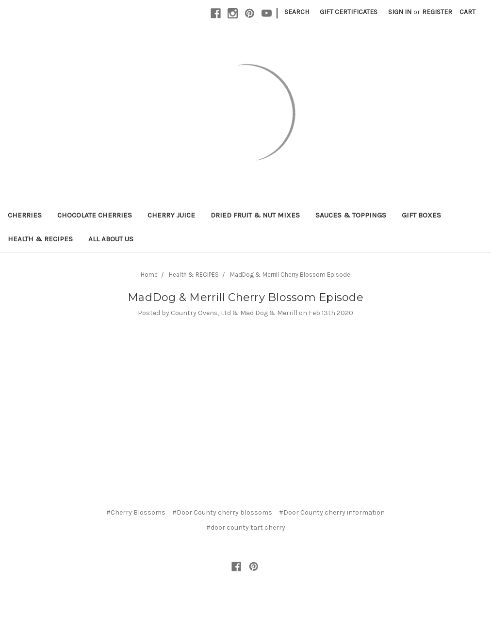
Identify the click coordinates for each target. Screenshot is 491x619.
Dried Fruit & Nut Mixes (255, 215)
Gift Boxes (421, 215)
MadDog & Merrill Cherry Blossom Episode (290, 274)
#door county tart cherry (245, 527)
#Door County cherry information (332, 512)
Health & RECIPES (40, 238)
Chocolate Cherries (94, 215)
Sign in (399, 12)
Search (296, 12)
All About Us (110, 238)
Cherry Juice (171, 215)
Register (437, 12)
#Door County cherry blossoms (222, 512)
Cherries (25, 215)
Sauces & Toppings (350, 215)
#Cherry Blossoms (135, 512)
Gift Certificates (348, 12)
